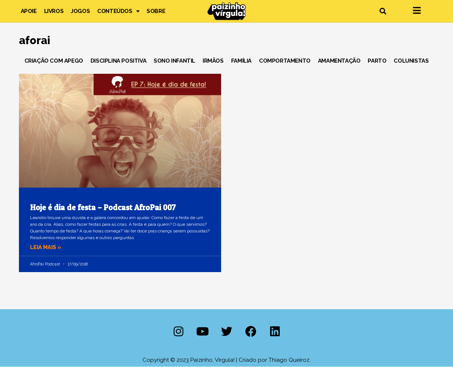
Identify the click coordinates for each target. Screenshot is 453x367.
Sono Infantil (174, 60)
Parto (377, 60)
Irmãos (213, 60)
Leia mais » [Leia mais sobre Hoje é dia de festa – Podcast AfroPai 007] (46, 247)
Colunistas (411, 60)
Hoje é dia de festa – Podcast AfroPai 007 (103, 207)
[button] (383, 11)
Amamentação (339, 60)
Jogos (80, 11)
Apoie (29, 11)
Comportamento (285, 60)
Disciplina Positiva (118, 60)
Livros (54, 11)
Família (241, 60)
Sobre (156, 11)
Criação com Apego (53, 60)
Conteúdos (118, 11)
